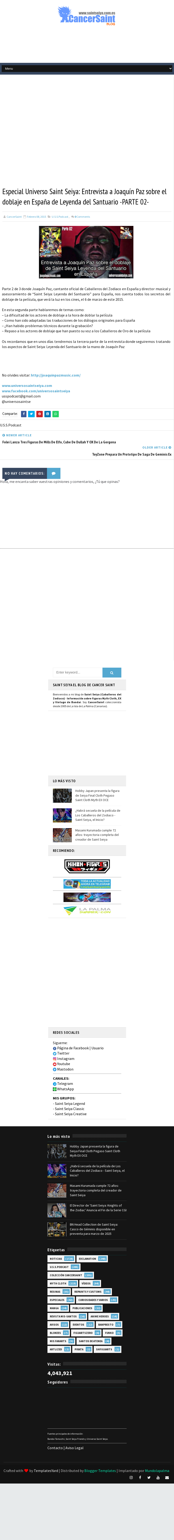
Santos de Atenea (90, 1341)
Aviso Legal (74, 1447)
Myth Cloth (58, 1283)
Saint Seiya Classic (69, 1108)
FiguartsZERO (83, 1333)
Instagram (63, 1058)
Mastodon (63, 1069)
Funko (109, 1333)
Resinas (55, 1291)
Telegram (63, 1083)
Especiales (57, 1300)
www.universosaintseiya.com (27, 385)
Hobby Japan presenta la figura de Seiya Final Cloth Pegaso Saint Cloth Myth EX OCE (97, 795)
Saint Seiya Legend (70, 1103)
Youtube (61, 1063)
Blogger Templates (100, 1470)
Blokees (55, 1333)
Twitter (61, 1053)
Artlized (56, 1349)
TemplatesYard (46, 1470)
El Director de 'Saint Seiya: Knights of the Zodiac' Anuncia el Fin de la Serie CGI (98, 1207)
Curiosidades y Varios (93, 1300)
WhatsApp (63, 1089)
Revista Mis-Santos (63, 1316)
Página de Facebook (71, 1048)
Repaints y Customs (88, 1291)
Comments (82, 216)
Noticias (56, 1258)
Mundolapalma (157, 1470)
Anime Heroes (100, 1316)
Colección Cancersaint (66, 1275)
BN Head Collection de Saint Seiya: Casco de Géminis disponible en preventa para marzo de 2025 (94, 1229)
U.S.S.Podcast (60, 216)
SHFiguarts (104, 1349)
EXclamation (87, 1258)
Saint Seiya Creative (71, 1113)
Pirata (79, 1349)
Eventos (78, 1324)
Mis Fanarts (58, 1341)
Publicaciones (82, 1308)
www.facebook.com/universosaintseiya (36, 391)
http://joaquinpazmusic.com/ (56, 375)
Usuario (97, 1048)
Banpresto (105, 1324)
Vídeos (86, 1283)
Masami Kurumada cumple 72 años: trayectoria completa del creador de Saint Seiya (97, 835)
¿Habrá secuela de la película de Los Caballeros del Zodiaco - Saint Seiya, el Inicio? (97, 815)
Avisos (54, 1324)
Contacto (55, 1447)
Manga (54, 1308)
